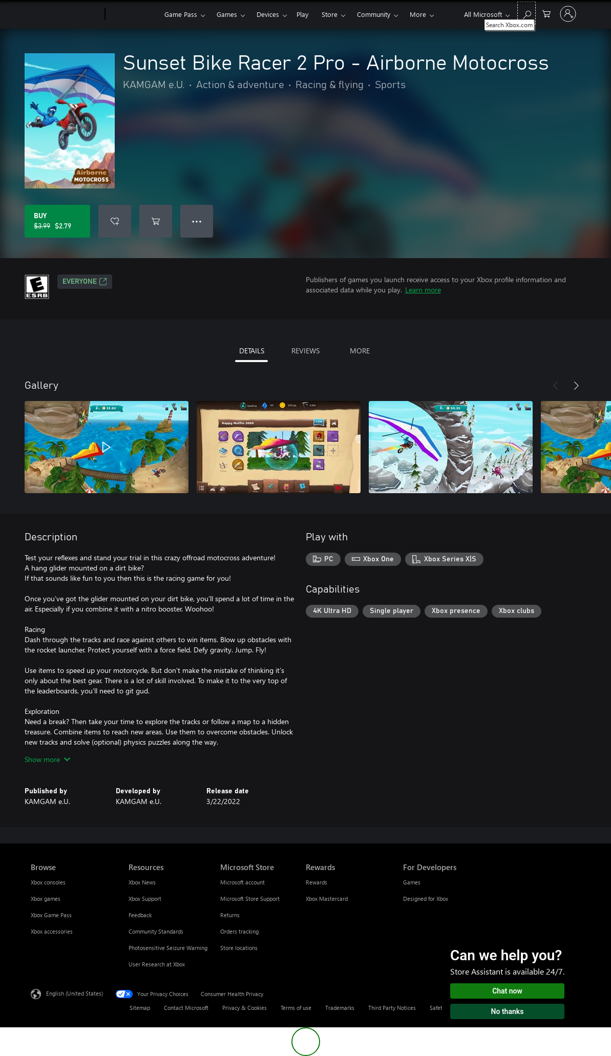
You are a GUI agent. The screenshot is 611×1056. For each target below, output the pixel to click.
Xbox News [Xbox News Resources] (142, 882)
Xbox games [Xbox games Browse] (45, 898)
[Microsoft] (66, 14)
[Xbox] (133, 14)
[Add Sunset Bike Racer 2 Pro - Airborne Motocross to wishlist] (114, 221)
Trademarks (339, 1007)
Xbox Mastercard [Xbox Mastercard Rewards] (327, 898)
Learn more (423, 289)
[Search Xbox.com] (526, 13)
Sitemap (140, 1007)
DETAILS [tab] (251, 350)
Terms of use (296, 1007)
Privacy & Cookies (244, 1007)
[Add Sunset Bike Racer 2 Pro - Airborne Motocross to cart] (155, 221)
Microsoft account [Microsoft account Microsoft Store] (242, 882)
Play (302, 14)
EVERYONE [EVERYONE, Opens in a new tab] (84, 282)
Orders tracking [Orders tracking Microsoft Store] (239, 931)
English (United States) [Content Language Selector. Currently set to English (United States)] (74, 993)
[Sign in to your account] (568, 14)
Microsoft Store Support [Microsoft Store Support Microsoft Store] (250, 898)
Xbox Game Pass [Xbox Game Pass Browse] (51, 915)
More (418, 14)
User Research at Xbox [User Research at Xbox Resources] (157, 964)
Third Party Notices (392, 1007)
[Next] (576, 385)
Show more (47, 759)
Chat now (507, 991)
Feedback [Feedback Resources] (140, 915)
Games (227, 14)
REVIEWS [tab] (305, 350)
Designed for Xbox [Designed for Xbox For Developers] (425, 898)
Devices (268, 14)
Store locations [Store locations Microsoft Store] (239, 947)
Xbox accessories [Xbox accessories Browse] (52, 931)
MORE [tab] (360, 350)
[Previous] (555, 385)
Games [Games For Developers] (411, 882)
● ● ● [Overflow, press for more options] (197, 221)
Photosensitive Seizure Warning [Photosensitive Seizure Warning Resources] (168, 947)
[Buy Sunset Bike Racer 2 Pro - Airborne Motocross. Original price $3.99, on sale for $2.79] (57, 221)
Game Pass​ (180, 14)
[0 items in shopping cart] (546, 13)
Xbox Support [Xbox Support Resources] (145, 898)
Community (373, 14)
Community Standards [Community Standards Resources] (156, 931)
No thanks (507, 1011)
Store (330, 14)
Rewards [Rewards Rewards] (316, 882)
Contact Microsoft (186, 1007)
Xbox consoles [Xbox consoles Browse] (48, 882)
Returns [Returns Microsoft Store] (230, 915)
